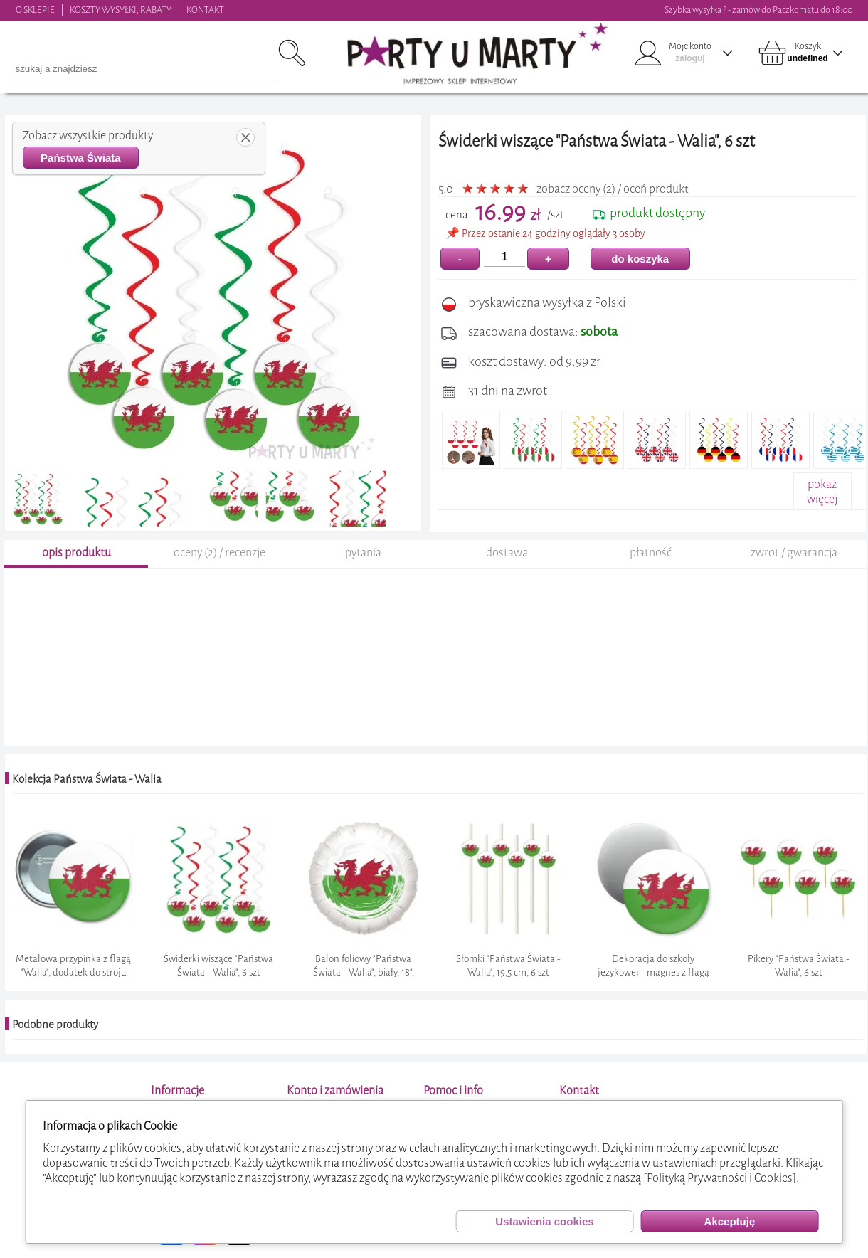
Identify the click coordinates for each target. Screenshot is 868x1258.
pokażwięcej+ (822, 499)
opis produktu (76, 554)
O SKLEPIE (35, 10)
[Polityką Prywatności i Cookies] (719, 1177)
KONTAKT (205, 10)
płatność (651, 554)
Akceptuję (730, 1221)
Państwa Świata (81, 158)
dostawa (507, 554)
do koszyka (640, 259)
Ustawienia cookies (544, 1221)
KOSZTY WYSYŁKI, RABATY (120, 10)
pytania (363, 554)
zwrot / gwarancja (794, 554)
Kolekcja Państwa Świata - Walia (87, 781)
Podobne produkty (55, 1027)
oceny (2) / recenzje (219, 554)
